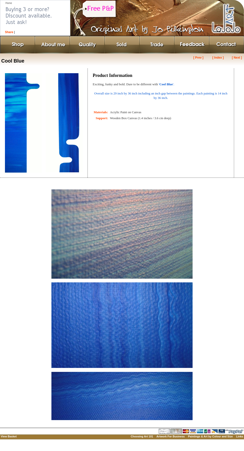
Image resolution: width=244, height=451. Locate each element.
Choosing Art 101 (142, 436)
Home (8, 3)
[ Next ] (237, 57)
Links (239, 436)
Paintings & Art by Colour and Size (210, 436)
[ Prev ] (198, 57)
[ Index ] (218, 57)
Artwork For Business (170, 436)
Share (9, 32)
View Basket (9, 436)
